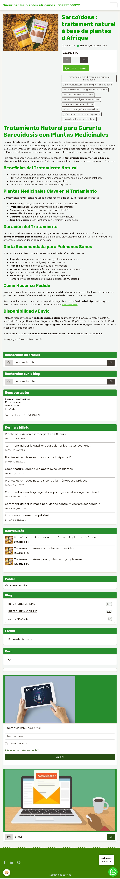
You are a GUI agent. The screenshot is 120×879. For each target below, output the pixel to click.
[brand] (41, 5)
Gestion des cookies (60, 874)
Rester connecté (18, 743)
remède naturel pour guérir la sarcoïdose (85, 89)
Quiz (10, 659)
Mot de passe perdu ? (30, 750)
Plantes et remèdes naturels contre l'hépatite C (38, 457)
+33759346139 (70, 304)
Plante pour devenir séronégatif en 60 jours (35, 434)
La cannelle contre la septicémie (27, 515)
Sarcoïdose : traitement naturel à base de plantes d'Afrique (55, 537)
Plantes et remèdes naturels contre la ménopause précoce (46, 480)
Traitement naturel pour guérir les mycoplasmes (48, 559)
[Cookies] (6, 872)
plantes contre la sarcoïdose (78, 94)
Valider (60, 756)
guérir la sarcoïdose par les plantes (81, 114)
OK (111, 362)
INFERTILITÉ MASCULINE (60, 611)
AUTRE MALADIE (60, 619)
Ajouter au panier (76, 68)
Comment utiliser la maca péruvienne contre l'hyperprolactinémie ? (52, 503)
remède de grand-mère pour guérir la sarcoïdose (89, 78)
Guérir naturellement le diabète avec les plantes (39, 468)
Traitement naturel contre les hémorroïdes (44, 548)
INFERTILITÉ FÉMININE (60, 604)
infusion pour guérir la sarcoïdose (81, 109)
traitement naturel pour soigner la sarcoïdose (87, 84)
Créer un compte (12, 750)
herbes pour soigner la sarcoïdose (81, 99)
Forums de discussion (20, 639)
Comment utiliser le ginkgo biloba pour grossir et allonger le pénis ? (52, 492)
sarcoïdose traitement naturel (79, 119)
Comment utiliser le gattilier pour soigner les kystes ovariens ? (48, 445)
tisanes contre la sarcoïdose (78, 104)
